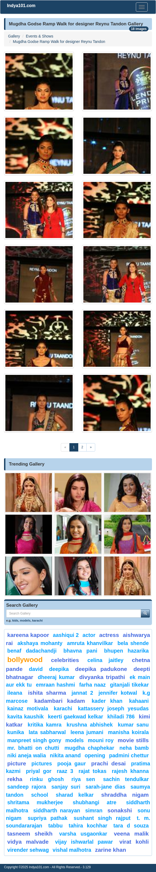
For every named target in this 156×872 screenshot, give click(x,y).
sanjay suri (65, 787)
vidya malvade (28, 842)
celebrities (65, 660)
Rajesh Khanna (130, 771)
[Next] (90, 447)
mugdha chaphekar (89, 748)
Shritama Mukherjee (35, 802)
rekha (14, 779)
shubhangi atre (94, 802)
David (36, 669)
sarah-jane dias (105, 787)
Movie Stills (133, 740)
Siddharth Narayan (56, 810)
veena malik (131, 833)
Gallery (14, 36)
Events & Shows (39, 36)
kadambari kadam (59, 701)
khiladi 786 (121, 717)
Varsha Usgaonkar (83, 834)
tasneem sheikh (29, 833)
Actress (109, 635)
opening (95, 755)
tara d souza (131, 826)
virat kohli (134, 842)
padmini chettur (129, 755)
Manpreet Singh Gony (34, 740)
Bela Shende (133, 643)
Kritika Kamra (45, 725)
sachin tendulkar (126, 779)
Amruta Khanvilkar (90, 643)
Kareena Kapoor (28, 635)
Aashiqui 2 (66, 635)
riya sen (85, 779)
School (39, 795)
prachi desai (108, 763)
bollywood (24, 660)
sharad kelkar (75, 795)
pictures (41, 763)
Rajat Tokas (93, 771)
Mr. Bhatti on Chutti (33, 748)
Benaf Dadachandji (31, 651)
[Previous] (65, 447)
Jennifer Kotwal (117, 693)
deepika (59, 669)
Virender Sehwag (28, 850)
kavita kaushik (25, 717)
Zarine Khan (110, 850)
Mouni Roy (101, 740)
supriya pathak (48, 818)
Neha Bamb (134, 748)
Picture (16, 763)
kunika (15, 732)
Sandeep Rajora (26, 787)
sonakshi (121, 810)
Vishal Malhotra (72, 850)
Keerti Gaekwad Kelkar (75, 717)
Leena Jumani (86, 732)
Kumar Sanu (133, 725)
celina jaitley (105, 660)
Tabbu (55, 826)
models (25, 620)
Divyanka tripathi (102, 677)
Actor (89, 635)
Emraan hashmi (55, 685)
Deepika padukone (101, 669)
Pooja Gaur (71, 763)
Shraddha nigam (125, 795)
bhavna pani (80, 651)
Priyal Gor (38, 771)
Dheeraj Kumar (56, 677)
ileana (16, 693)
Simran (93, 810)
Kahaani (139, 701)
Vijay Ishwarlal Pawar (84, 842)
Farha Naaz (92, 685)
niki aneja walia (26, 755)
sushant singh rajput (102, 818)
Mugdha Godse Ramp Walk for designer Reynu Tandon (59, 41)
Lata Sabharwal (47, 732)
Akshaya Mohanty (39, 643)
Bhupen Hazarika (126, 651)
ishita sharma (47, 693)
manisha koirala (128, 732)
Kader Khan (107, 701)
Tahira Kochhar (88, 826)
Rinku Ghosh (47, 779)
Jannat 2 (82, 693)
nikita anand (65, 755)
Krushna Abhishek (90, 725)
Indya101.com (21, 5)
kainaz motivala (27, 708)
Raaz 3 (65, 771)
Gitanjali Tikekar (129, 685)
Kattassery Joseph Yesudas (113, 708)
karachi (37, 620)
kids (15, 620)
